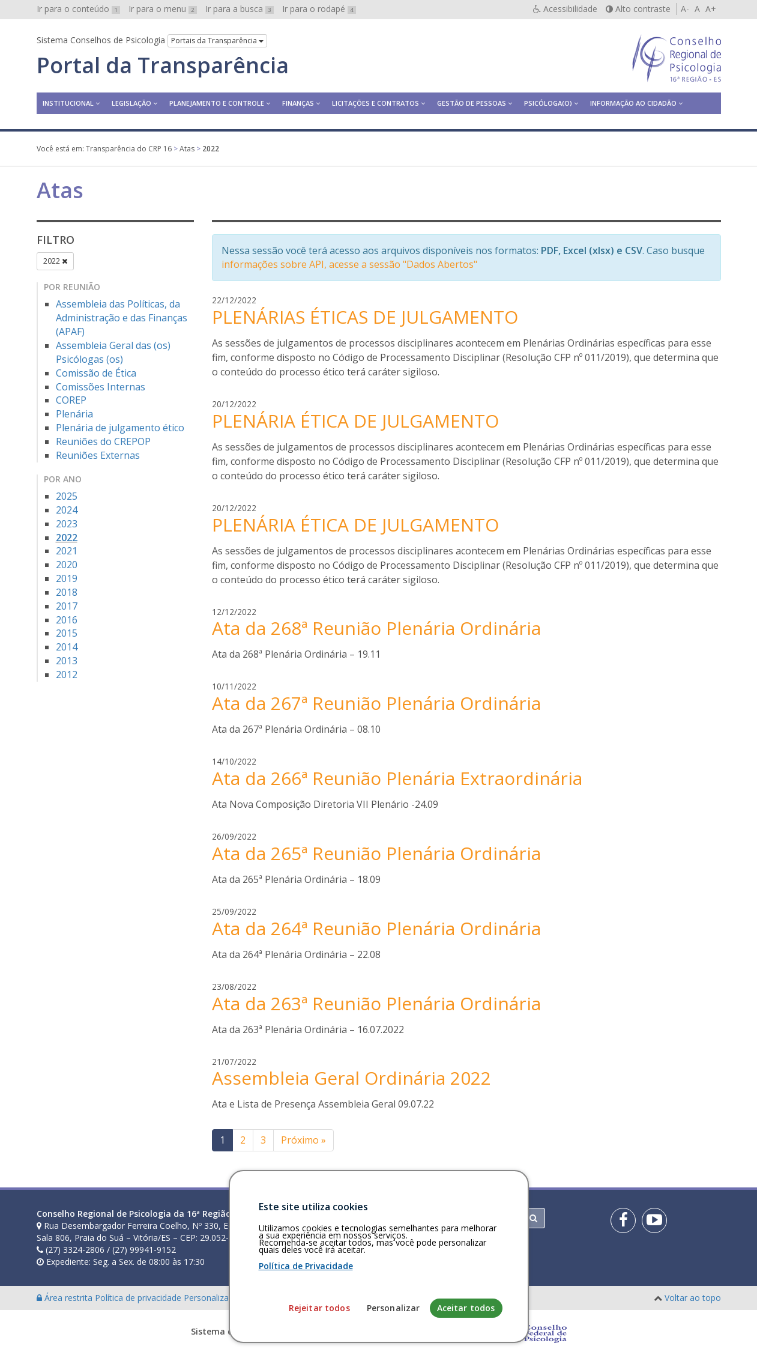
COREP (71, 400)
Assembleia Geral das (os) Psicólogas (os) (113, 352)
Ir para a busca (239, 8)
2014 (66, 646)
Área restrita (66, 1297)
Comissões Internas (100, 386)
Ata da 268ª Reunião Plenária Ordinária (376, 628)
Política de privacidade (139, 1297)
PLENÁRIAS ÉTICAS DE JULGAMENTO (365, 317)
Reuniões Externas (98, 455)
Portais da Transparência (217, 40)
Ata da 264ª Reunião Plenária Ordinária (376, 928)
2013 (66, 660)
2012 (66, 674)
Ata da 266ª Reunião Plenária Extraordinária (397, 778)
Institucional (68, 103)
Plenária (74, 413)
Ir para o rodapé (319, 8)
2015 (66, 633)
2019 (66, 578)
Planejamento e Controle (216, 103)
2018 (66, 592)
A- (685, 8)
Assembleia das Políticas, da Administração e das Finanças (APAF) (121, 317)
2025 (66, 496)
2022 (55, 261)
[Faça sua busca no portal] (425, 1218)
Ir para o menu (162, 8)
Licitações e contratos (375, 103)
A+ (710, 8)
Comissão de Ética (96, 373)
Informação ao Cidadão (633, 103)
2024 (66, 510)
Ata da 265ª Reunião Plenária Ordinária (376, 853)
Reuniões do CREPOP (103, 441)
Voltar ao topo (693, 1297)
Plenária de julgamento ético (120, 427)
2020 (66, 564)
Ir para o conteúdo (78, 8)
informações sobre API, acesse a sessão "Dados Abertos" (349, 264)
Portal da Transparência (163, 65)
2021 (66, 550)
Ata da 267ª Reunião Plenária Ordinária (376, 703)
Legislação (131, 103)
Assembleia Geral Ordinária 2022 (351, 1078)
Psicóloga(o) (548, 103)
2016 (66, 619)
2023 (66, 523)
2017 (66, 606)
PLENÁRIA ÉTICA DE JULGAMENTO (355, 420)
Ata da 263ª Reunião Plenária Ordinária (376, 1003)
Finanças (298, 103)
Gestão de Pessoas (471, 103)
